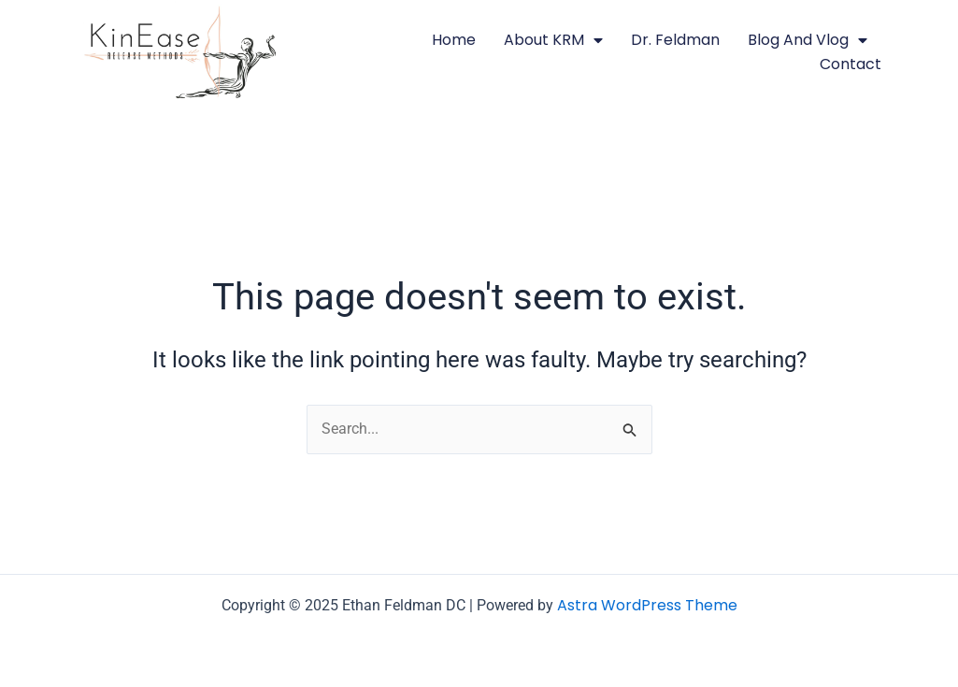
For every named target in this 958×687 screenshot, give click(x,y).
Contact (850, 64)
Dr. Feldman (675, 39)
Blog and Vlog (807, 40)
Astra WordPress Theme (647, 605)
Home (454, 39)
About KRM (553, 40)
